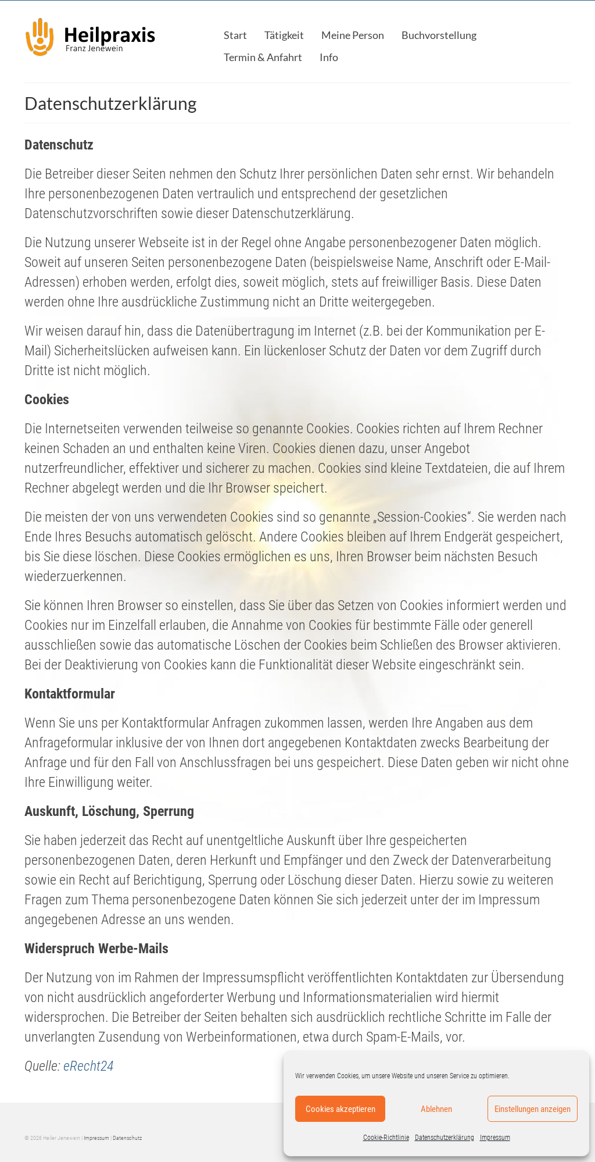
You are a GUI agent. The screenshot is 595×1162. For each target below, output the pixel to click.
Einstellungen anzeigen (532, 1109)
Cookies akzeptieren (340, 1109)
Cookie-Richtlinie (386, 1138)
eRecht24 (88, 1066)
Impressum (495, 1138)
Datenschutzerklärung (444, 1138)
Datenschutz (127, 1138)
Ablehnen (436, 1109)
